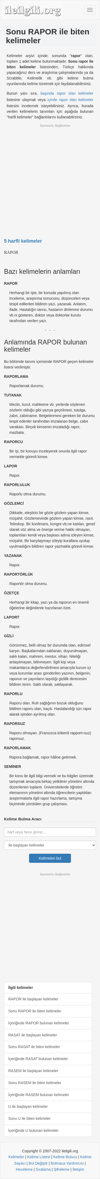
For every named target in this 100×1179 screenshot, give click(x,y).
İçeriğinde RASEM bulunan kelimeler (38, 1095)
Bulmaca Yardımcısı (67, 1163)
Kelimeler (16, 1157)
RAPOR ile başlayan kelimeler (33, 999)
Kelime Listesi (38, 1157)
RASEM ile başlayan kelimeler (33, 1071)
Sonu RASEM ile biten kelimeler (34, 1083)
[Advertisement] (50, 178)
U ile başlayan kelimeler (28, 1106)
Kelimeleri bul (50, 858)
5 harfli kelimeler (23, 241)
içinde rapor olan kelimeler (70, 100)
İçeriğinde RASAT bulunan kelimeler (38, 1059)
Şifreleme (61, 1169)
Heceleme (24, 1169)
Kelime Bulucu (65, 1157)
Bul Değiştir (38, 1163)
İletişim (78, 1169)
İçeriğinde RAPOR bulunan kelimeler (38, 1023)
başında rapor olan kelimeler (67, 93)
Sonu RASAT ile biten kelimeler (34, 1047)
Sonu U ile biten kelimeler (29, 1118)
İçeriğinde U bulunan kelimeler (33, 1130)
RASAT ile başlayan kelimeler (32, 1035)
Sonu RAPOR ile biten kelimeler (34, 1011)
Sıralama (43, 1169)
